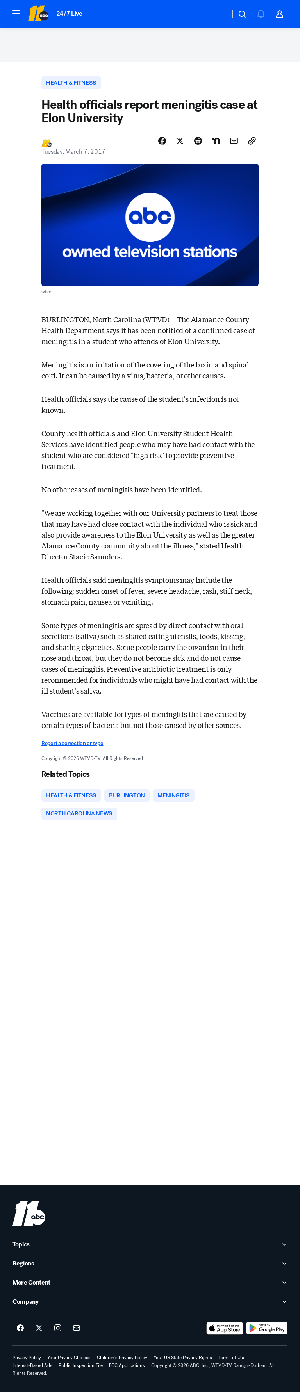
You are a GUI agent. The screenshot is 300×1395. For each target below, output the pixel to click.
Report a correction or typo (72, 745)
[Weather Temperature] (218, 14)
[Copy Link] (252, 143)
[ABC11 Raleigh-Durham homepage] (38, 14)
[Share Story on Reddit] (198, 143)
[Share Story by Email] (234, 143)
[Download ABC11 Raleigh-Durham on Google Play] (267, 1331)
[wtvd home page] (28, 1216)
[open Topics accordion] (150, 1247)
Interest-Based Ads (32, 1368)
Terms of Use (231, 1360)
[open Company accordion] (150, 1305)
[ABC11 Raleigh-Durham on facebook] (20, 1331)
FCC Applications (127, 1368)
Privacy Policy (26, 1360)
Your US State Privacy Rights (183, 1360)
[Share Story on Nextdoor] (216, 143)
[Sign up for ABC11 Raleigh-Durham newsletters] (76, 1331)
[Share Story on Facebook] (162, 143)
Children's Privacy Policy (122, 1360)
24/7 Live (69, 13)
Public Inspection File (81, 1368)
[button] (16, 13)
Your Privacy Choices (69, 1360)
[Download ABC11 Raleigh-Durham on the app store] (225, 1331)
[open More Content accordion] (150, 1286)
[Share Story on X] (180, 143)
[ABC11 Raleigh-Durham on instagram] (58, 1331)
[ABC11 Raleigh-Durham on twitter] (39, 1331)
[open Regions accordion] (150, 1267)
